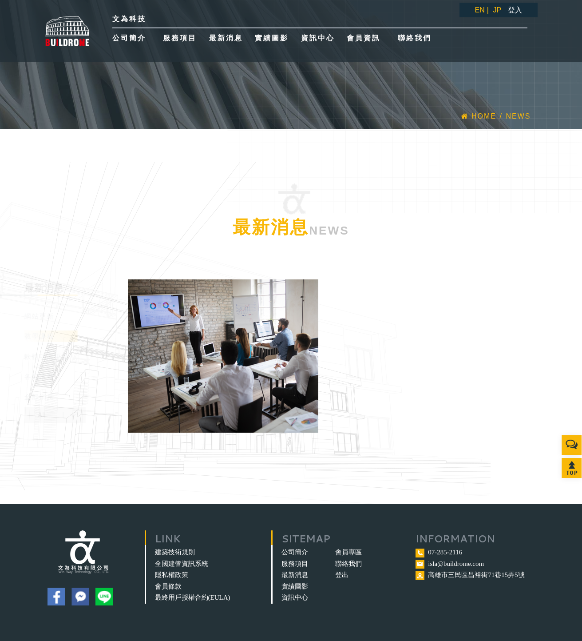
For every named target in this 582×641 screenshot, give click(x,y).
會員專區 (348, 552)
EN (480, 10)
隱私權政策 (171, 574)
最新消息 (294, 574)
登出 (341, 574)
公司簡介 (294, 552)
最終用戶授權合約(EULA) (192, 597)
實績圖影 (294, 586)
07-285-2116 (445, 552)
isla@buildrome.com (456, 563)
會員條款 (168, 586)
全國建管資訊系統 (181, 563)
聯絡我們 (348, 563)
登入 (515, 10)
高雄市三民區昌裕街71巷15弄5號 (476, 574)
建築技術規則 (175, 552)
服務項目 (294, 563)
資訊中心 (294, 597)
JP (497, 10)
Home (478, 116)
